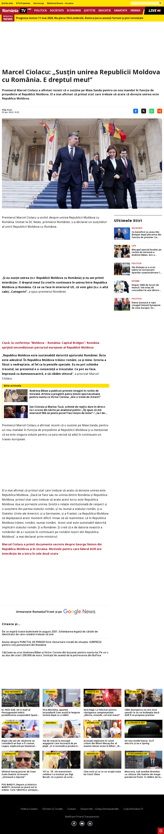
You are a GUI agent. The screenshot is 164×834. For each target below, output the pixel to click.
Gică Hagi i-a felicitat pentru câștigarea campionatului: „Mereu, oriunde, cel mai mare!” (102, 713)
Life (134, 245)
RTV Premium (23, 3)
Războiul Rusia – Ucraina (60, 3)
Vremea (135, 10)
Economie (74, 10)
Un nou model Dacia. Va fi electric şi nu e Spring (139, 742)
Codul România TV (133, 808)
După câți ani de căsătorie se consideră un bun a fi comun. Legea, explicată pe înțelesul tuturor (18, 743)
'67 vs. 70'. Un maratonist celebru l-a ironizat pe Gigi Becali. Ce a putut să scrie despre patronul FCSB (58, 774)
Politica (40, 10)
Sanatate (120, 10)
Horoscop (38, 3)
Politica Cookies (29, 808)
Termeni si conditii (52, 808)
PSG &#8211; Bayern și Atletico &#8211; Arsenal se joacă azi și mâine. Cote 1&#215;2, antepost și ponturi (20, 787)
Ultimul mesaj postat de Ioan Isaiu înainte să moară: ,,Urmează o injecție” (19, 774)
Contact (71, 808)
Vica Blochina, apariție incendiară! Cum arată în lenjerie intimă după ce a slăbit (61, 713)
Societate (57, 10)
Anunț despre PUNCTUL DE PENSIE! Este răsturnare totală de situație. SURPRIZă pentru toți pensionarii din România (51, 643)
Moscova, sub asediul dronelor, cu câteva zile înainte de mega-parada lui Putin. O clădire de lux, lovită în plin (143, 774)
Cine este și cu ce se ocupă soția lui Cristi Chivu (102, 773)
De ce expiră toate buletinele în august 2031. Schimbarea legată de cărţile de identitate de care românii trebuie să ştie (50, 633)
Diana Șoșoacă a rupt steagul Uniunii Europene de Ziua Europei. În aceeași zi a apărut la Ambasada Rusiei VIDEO (146, 305)
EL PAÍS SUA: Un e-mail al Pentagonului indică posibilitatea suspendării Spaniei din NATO (20, 713)
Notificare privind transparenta (82, 816)
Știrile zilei (7, 3)
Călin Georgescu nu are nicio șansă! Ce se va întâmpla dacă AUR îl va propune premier (142, 713)
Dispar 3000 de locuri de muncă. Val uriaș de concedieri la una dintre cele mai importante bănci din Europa (147, 288)
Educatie (104, 10)
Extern (135, 281)
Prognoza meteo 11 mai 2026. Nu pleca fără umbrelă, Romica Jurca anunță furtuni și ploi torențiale (79, 18)
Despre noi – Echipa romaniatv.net (100, 808)
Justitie (89, 10)
